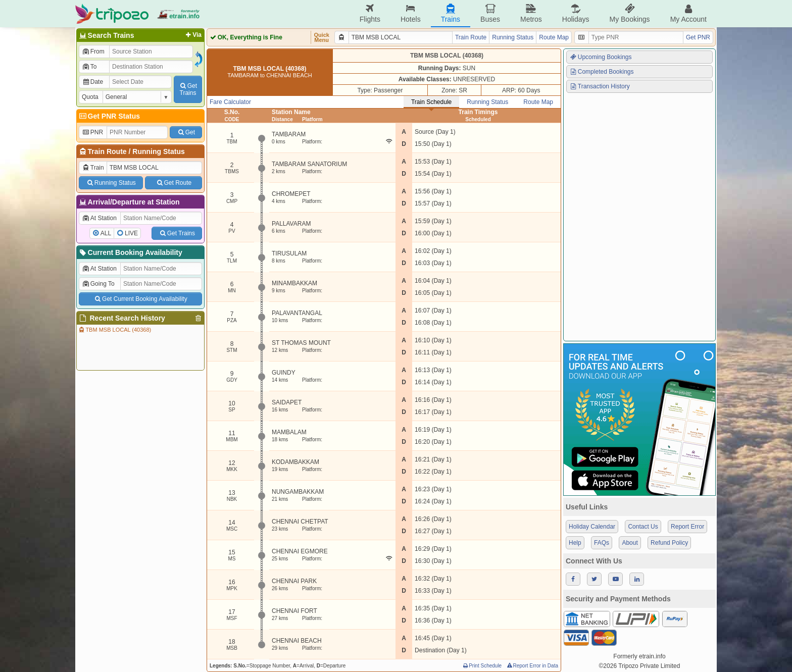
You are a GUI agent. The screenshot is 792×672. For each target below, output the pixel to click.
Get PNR (698, 37)
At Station (99, 218)
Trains (450, 13)
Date (92, 81)
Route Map (554, 37)
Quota (90, 96)
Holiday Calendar (592, 526)
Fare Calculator (230, 102)
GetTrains (188, 89)
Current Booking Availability (130, 252)
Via (193, 34)
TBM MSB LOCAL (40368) (114, 330)
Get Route (173, 182)
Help (575, 542)
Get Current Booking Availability (140, 298)
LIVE (131, 233)
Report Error (687, 526)
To (89, 66)
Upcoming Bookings (600, 57)
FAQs (601, 542)
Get (186, 132)
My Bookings (629, 13)
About (629, 542)
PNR (92, 132)
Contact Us (643, 526)
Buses (490, 13)
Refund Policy (669, 542)
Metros (531, 13)
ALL (106, 233)
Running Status (158, 151)
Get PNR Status (109, 116)
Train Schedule (431, 102)
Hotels (411, 13)
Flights (370, 13)
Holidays (575, 13)
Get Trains (177, 233)
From (93, 51)
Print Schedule (482, 665)
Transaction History (599, 86)
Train (93, 167)
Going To (98, 283)
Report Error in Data (532, 665)
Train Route (107, 151)
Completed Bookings (601, 71)
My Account (688, 13)
